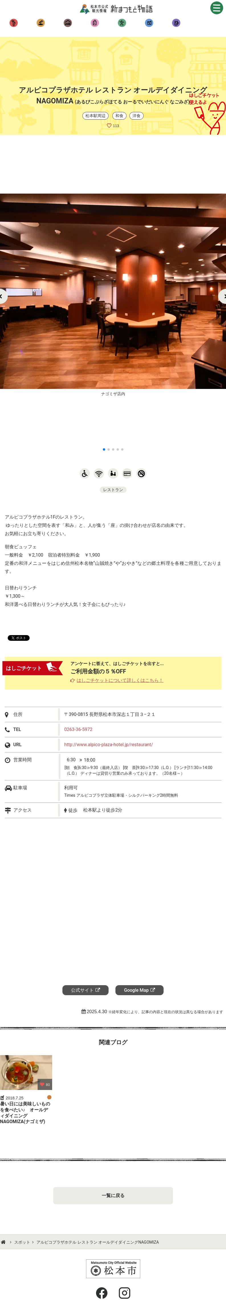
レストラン (113, 489)
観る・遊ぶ (13, 23)
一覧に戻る (113, 1195)
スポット (22, 1242)
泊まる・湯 (67, 23)
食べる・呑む (40, 23)
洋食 (137, 115)
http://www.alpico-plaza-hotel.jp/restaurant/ (108, 744)
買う (94, 23)
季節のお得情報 (176, 23)
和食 (119, 115)
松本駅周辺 (95, 115)
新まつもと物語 (117, 8)
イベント (121, 23)
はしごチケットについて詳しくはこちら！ (120, 680)
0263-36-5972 (78, 729)
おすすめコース (148, 23)
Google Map (136, 990)
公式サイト (82, 990)
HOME (4, 1242)
